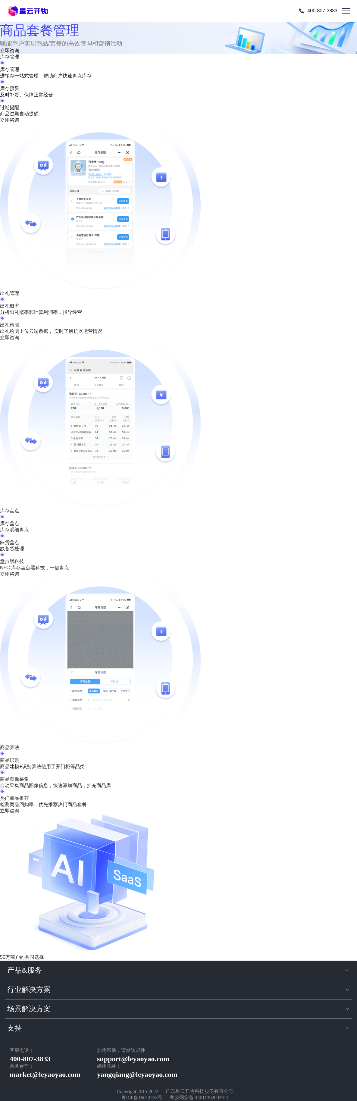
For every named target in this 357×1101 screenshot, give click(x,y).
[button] (178, 970)
